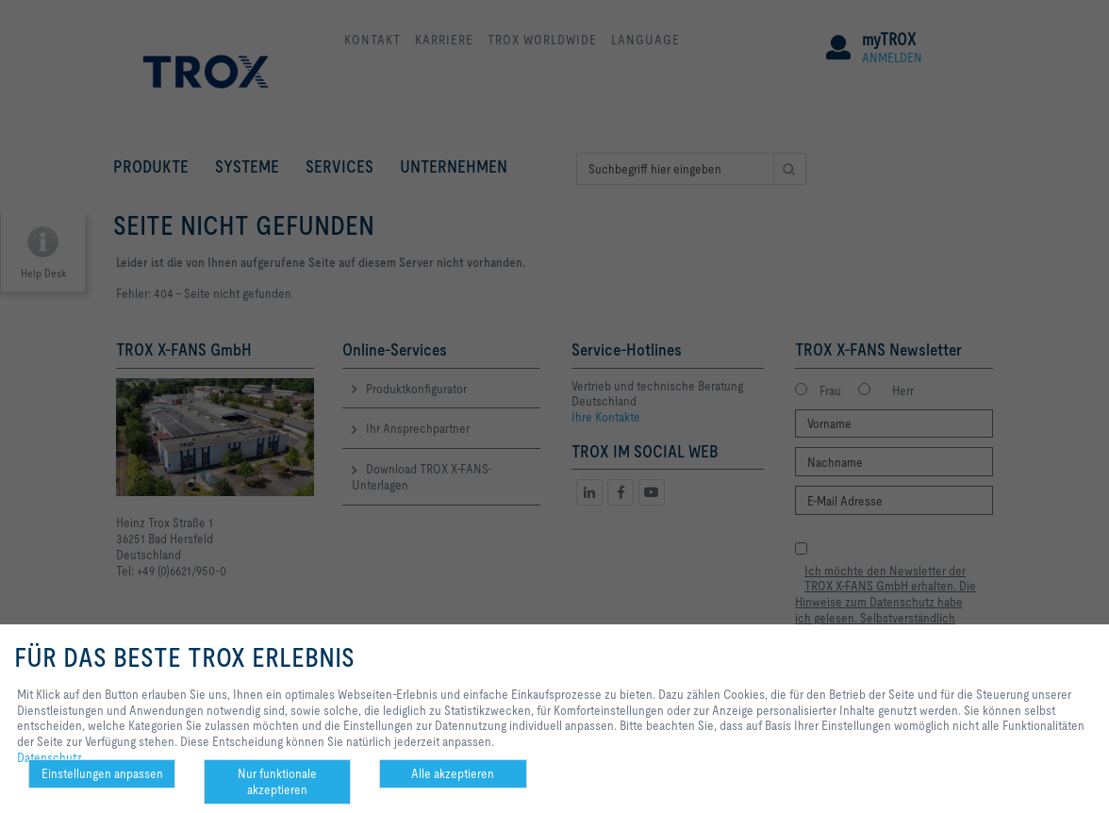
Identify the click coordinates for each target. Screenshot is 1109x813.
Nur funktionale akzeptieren (277, 781)
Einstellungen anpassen (102, 773)
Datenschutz (49, 757)
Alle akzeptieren (452, 773)
